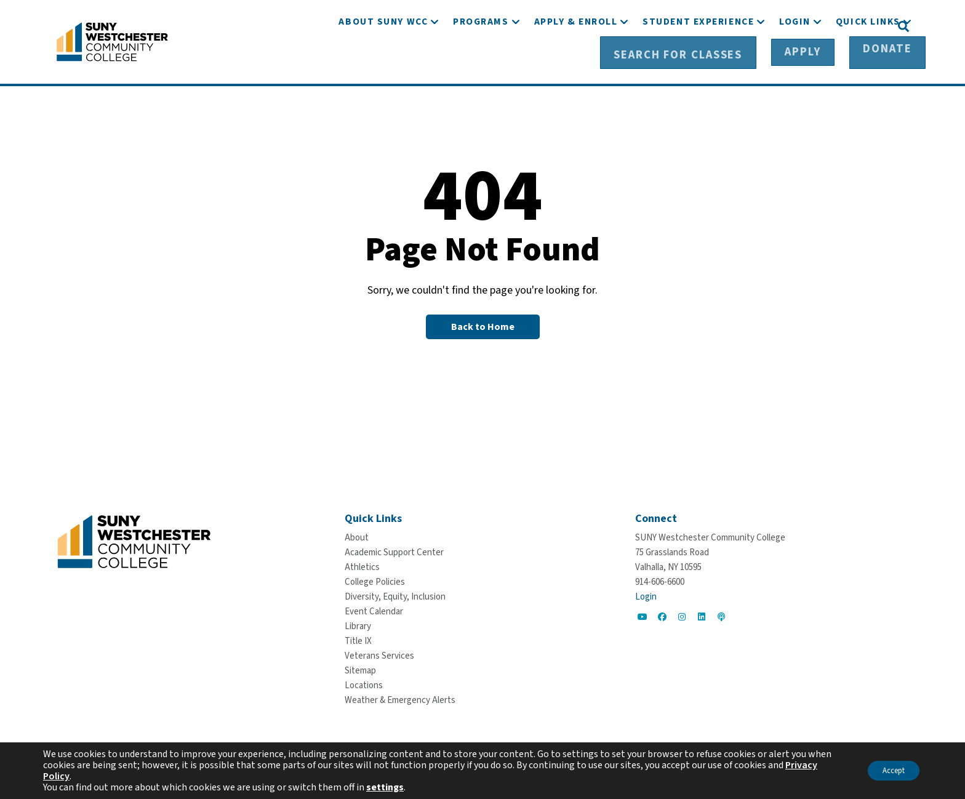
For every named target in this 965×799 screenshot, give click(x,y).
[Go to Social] (642, 615)
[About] (357, 535)
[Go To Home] (112, 40)
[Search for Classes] (702, 25)
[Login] (795, 60)
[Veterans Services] (379, 654)
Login (646, 594)
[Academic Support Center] (394, 550)
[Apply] (796, 25)
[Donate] (858, 25)
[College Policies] (375, 580)
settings (385, 787)
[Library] (358, 624)
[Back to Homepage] (483, 324)
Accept (888, 771)
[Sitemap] (360, 668)
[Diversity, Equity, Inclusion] (395, 594)
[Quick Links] (868, 60)
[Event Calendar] (374, 609)
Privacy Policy (73, 776)
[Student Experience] (698, 60)
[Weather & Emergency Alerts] (400, 698)
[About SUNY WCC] (383, 60)
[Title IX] (358, 639)
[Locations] (364, 683)
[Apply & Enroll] (576, 60)
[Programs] (480, 60)
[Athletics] (362, 565)
